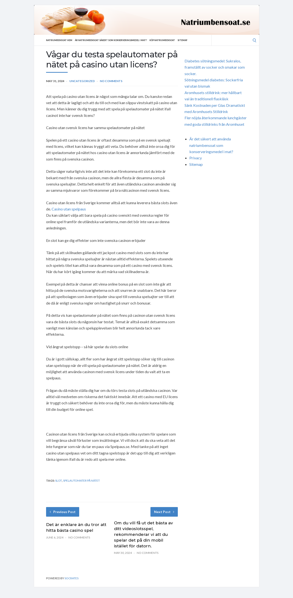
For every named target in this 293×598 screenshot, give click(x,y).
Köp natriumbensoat (180, 40)
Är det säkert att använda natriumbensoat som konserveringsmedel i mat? (211, 145)
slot (58, 480)
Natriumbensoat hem (61, 40)
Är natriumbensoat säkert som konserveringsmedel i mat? (120, 40)
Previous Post (63, 512)
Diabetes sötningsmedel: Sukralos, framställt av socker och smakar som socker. (215, 67)
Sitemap (203, 40)
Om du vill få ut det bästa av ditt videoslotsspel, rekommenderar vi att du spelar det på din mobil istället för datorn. (143, 534)
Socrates (71, 578)
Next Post (164, 512)
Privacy (195, 157)
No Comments (111, 81)
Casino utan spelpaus (69, 209)
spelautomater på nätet (81, 480)
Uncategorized (82, 81)
